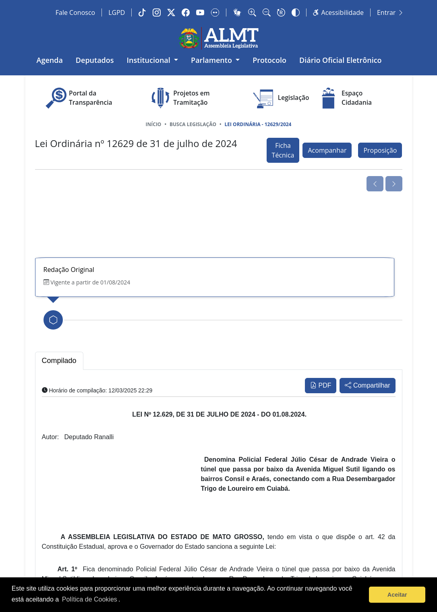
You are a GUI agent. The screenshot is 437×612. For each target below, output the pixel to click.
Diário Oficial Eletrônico (340, 60)
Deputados (95, 60)
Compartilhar (367, 385)
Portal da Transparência (77, 98)
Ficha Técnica (283, 150)
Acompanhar (327, 150)
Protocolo (269, 60)
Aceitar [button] (397, 594)
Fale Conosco (75, 12)
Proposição (380, 150)
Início (154, 124)
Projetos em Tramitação (178, 98)
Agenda (50, 60)
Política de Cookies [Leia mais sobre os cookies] (89, 599)
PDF (320, 385)
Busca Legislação (193, 124)
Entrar (390, 12)
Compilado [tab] (59, 361)
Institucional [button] (149, 60)
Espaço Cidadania (343, 98)
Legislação (280, 98)
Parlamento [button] (212, 60)
